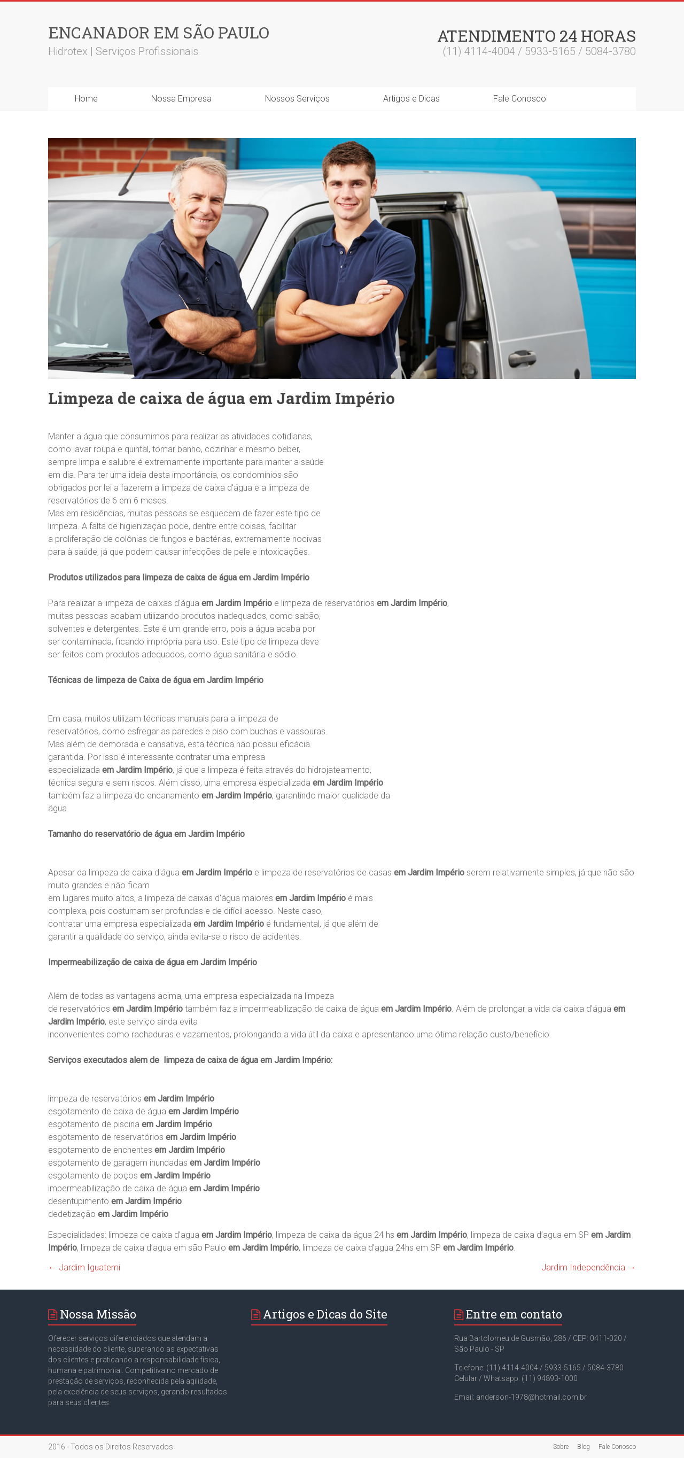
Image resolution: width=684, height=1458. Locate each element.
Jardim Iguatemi (84, 1267)
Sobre (561, 1447)
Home (86, 99)
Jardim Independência (588, 1267)
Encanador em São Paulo (158, 32)
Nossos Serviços (297, 99)
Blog (583, 1447)
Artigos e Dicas (411, 99)
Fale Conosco (519, 99)
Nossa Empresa (181, 99)
